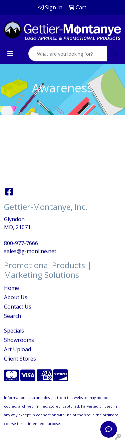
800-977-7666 (21, 243)
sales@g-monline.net (30, 251)
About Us (15, 297)
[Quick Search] (68, 53)
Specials (14, 330)
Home (11, 288)
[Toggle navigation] (10, 53)
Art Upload (17, 349)
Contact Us (17, 306)
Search (12, 316)
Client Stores (20, 358)
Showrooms (19, 340)
